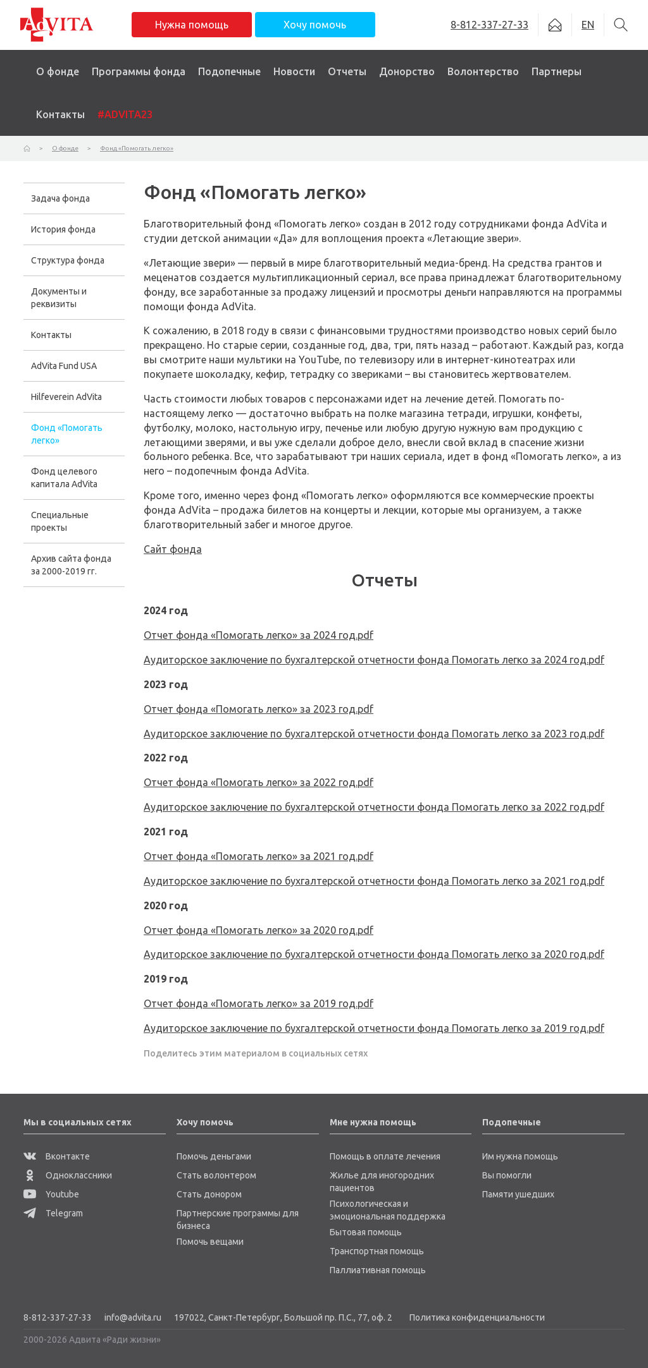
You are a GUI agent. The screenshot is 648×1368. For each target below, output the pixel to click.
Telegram (53, 1213)
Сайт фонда (173, 549)
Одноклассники (67, 1175)
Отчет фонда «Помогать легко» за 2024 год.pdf (258, 635)
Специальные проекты (60, 521)
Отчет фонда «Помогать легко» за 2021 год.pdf (258, 856)
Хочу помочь (315, 24)
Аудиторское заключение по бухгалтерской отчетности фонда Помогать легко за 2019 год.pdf (374, 1028)
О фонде (57, 71)
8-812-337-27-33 (57, 1317)
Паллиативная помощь (378, 1270)
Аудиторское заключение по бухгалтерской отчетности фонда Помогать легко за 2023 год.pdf (374, 733)
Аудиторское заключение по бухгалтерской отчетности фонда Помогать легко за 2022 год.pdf (374, 807)
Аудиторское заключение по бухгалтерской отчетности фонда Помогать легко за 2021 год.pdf (374, 881)
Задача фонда (60, 198)
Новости (294, 71)
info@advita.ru (132, 1317)
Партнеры (557, 71)
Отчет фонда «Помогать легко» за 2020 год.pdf (258, 930)
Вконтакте (56, 1156)
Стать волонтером (216, 1175)
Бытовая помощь (366, 1232)
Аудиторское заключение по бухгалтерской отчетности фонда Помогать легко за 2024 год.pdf (374, 659)
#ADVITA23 (125, 114)
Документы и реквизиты (59, 297)
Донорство (407, 71)
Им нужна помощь (520, 1156)
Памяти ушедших (518, 1194)
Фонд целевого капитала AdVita (64, 477)
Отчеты (347, 71)
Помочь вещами (210, 1242)
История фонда (63, 229)
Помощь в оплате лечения (385, 1156)
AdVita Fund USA (64, 366)
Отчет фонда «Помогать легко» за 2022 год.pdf (258, 782)
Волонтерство (483, 71)
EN (588, 24)
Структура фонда (67, 260)
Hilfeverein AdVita (66, 397)
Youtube (51, 1194)
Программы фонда (138, 71)
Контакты (60, 114)
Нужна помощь (191, 24)
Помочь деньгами (214, 1156)
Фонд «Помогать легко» (67, 434)
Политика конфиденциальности (477, 1317)
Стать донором (209, 1194)
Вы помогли (507, 1175)
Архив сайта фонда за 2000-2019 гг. (71, 565)
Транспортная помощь (377, 1251)
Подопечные (229, 71)
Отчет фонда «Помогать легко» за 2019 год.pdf (258, 1003)
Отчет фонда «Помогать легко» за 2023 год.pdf (258, 709)
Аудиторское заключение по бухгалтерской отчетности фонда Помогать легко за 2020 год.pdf (374, 954)
